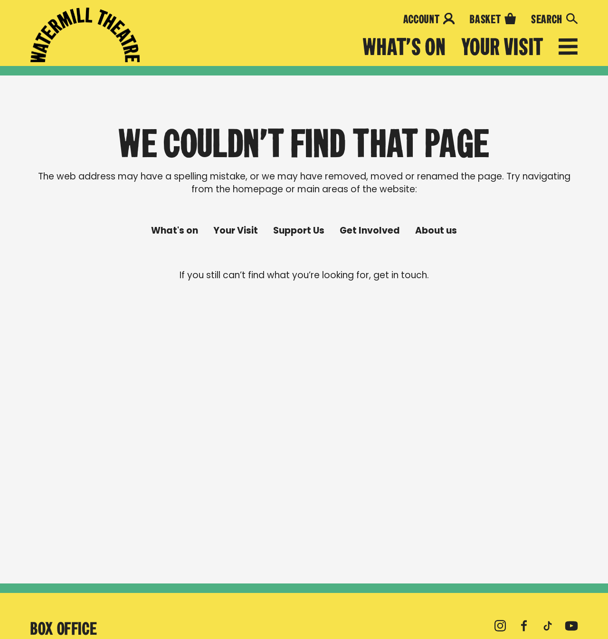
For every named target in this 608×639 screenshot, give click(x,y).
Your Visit (502, 47)
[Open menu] (568, 48)
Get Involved (370, 231)
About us (436, 231)
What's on (404, 47)
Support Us (298, 231)
